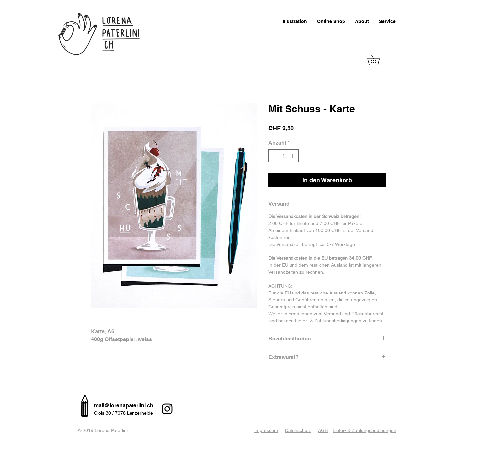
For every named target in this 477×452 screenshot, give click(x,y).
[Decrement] (274, 156)
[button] (378, 60)
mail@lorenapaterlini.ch (123, 405)
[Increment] (293, 156)
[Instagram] (167, 409)
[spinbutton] (284, 156)
